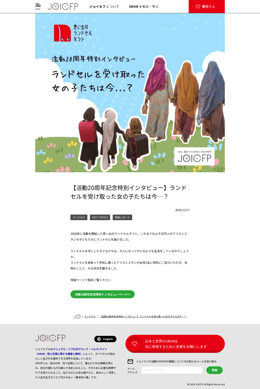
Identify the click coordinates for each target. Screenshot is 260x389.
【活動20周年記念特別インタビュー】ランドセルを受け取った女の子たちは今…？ (143, 316)
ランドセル (90, 316)
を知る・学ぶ (144, 6)
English (108, 339)
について (104, 6)
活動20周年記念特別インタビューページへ (102, 294)
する (208, 6)
